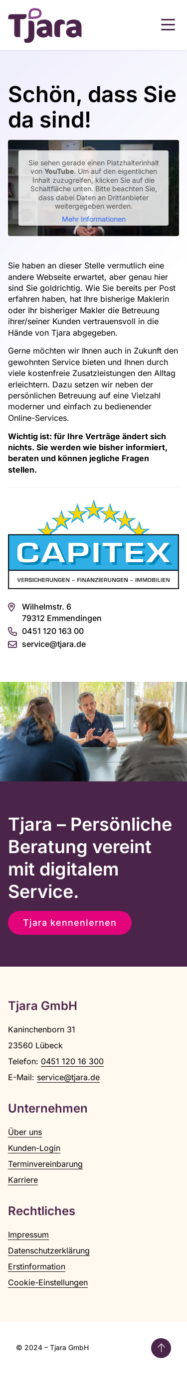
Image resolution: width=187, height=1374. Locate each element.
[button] (168, 25)
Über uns (25, 1132)
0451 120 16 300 (72, 1061)
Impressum (28, 1235)
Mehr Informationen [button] (94, 219)
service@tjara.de (68, 1077)
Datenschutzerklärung (49, 1250)
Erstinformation (36, 1266)
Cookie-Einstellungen (48, 1282)
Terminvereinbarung (45, 1164)
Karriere (23, 1180)
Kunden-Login (34, 1148)
